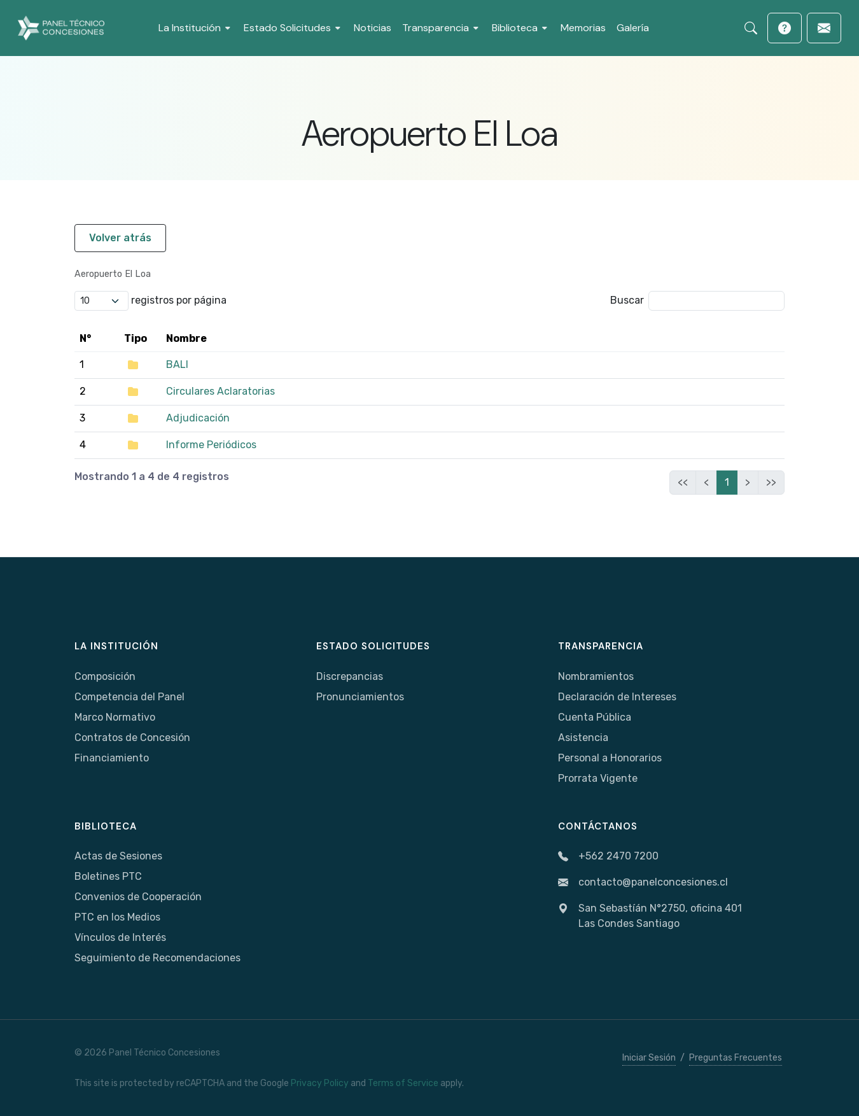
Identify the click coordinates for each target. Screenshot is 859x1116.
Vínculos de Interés (120, 937)
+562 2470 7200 (608, 857)
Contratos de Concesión (132, 737)
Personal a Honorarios (610, 758)
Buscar (697, 301)
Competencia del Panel (129, 697)
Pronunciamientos (360, 697)
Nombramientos (596, 676)
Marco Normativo (114, 717)
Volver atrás (120, 238)
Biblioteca (105, 826)
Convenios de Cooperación (138, 897)
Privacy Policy (320, 1083)
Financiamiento (111, 758)
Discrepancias (349, 676)
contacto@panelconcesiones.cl (643, 883)
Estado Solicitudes (373, 646)
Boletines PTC (108, 876)
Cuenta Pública (594, 717)
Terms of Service (403, 1083)
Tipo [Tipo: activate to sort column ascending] (135, 338)
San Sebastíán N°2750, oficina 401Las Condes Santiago (650, 916)
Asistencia (583, 737)
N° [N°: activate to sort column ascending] (85, 338)
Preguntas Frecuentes (735, 1057)
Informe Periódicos (211, 445)
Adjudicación (198, 418)
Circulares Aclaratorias (220, 391)
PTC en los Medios (117, 917)
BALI (177, 364)
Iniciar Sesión (649, 1057)
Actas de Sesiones (118, 856)
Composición (105, 676)
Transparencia (600, 646)
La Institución (116, 646)
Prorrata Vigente (598, 778)
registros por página (150, 301)
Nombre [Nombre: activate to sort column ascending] (186, 338)
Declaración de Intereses (617, 697)
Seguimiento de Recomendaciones (157, 958)
